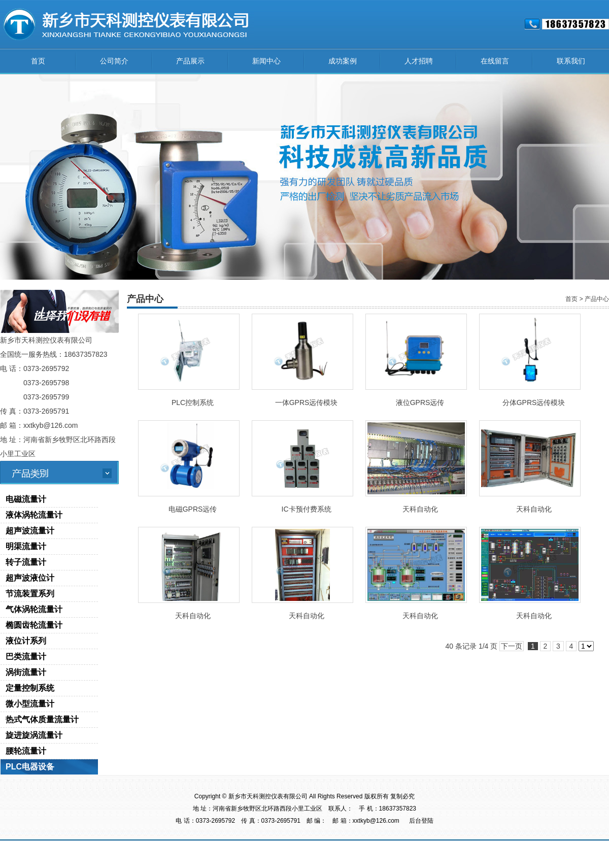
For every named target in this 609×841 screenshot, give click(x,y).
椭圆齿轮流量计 (34, 625)
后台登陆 (421, 820)
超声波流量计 (30, 530)
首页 (38, 61)
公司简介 (114, 61)
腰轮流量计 (26, 751)
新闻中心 (266, 61)
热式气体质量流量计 (42, 719)
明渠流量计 (26, 546)
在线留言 (495, 61)
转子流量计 (26, 562)
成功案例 (342, 61)
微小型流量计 (30, 703)
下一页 (511, 646)
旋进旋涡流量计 (34, 735)
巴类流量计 (26, 656)
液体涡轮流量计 (34, 515)
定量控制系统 (30, 688)
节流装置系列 (30, 593)
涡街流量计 (26, 672)
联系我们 (571, 61)
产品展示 (190, 61)
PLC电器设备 (30, 766)
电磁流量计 (26, 499)
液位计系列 (26, 640)
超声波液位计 (30, 578)
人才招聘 (418, 61)
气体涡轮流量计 (34, 609)
